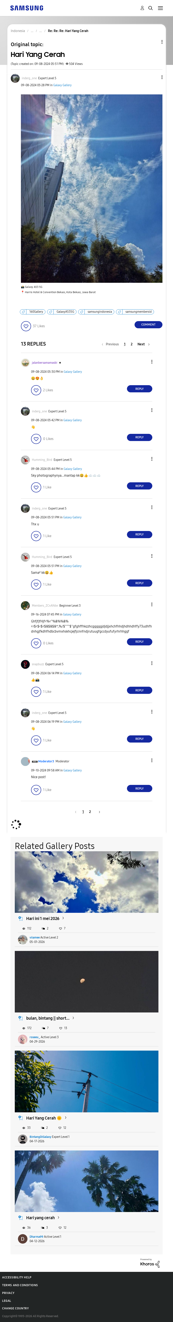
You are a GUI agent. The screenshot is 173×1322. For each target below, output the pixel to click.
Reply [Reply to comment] (139, 389)
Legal (6, 1301)
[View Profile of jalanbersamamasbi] (44, 363)
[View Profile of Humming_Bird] (42, 460)
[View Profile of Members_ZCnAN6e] (45, 605)
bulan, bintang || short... (47, 1018)
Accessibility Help (16, 1277)
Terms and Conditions (20, 1285)
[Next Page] (143, 344)
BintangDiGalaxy (40, 1137)
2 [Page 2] (131, 344)
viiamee (35, 937)
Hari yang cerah (40, 1217)
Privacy (8, 1293)
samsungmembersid (138, 312)
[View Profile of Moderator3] (46, 761)
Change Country (15, 1308)
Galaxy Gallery (62, 85)
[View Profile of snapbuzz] (38, 664)
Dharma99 (36, 1237)
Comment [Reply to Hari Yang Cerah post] (148, 324)
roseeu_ (35, 1037)
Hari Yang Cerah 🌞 (44, 1118)
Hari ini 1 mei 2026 (42, 918)
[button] (154, 77)
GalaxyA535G (65, 312)
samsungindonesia (100, 312)
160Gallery (36, 312)
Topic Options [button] (154, 42)
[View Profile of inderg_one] (29, 78)
